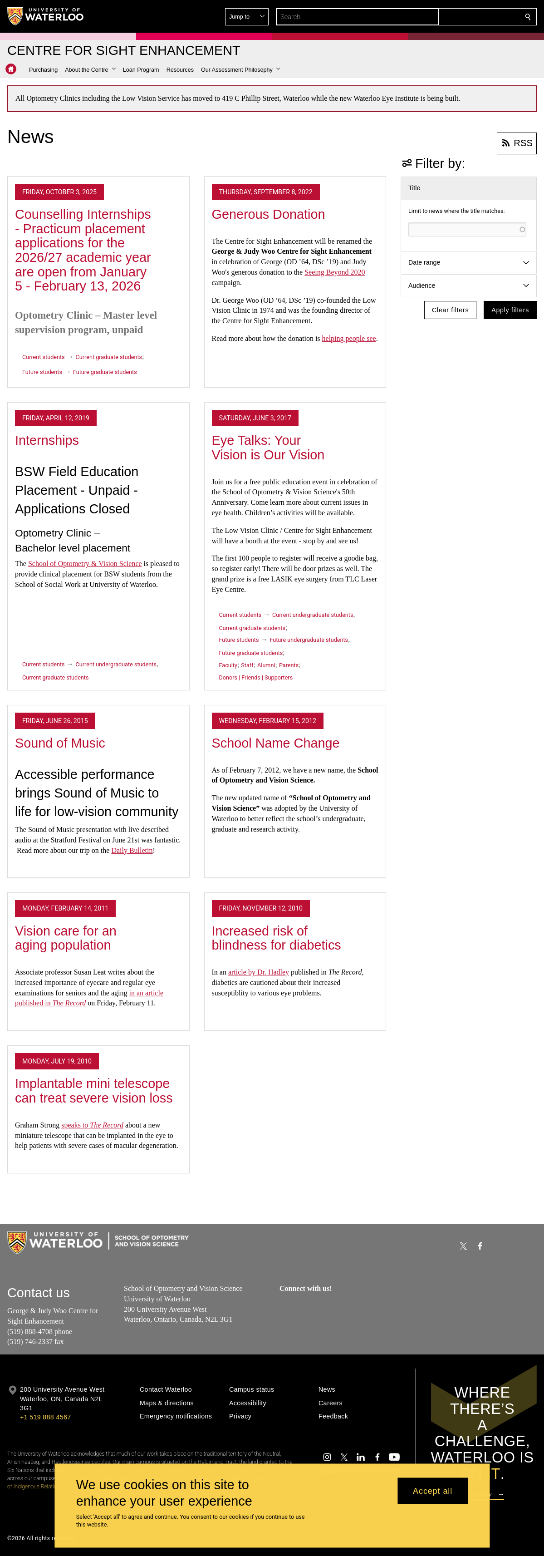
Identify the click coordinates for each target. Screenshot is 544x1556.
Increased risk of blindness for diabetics (276, 938)
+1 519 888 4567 (45, 1417)
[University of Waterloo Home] (45, 16)
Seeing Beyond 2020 (334, 272)
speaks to (92, 1125)
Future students (42, 372)
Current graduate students (109, 357)
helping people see (349, 338)
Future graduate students (105, 372)
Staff (247, 665)
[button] (462, 17)
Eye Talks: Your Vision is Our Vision (268, 447)
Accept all (432, 1490)
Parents (289, 665)
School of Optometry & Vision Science (85, 563)
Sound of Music (60, 743)
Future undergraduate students (309, 639)
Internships (47, 440)
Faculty (228, 665)
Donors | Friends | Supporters (256, 677)
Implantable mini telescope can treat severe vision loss (94, 1090)
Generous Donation (268, 214)
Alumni (266, 665)
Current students (43, 357)
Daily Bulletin (131, 850)
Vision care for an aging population (66, 938)
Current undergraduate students (116, 664)
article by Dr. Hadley (258, 972)
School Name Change (276, 743)
